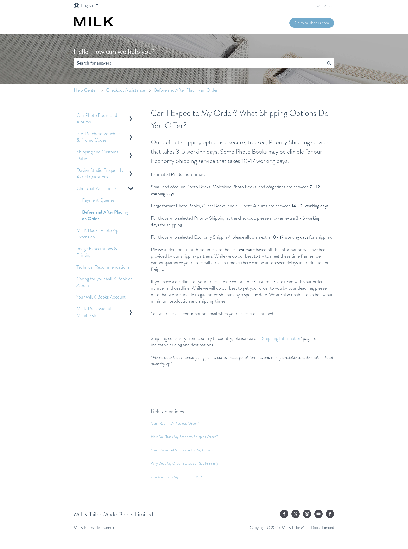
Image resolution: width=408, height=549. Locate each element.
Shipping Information (281, 338)
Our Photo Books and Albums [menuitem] (96, 118)
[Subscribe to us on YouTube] (318, 514)
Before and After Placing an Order (186, 90)
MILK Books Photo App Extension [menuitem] (98, 233)
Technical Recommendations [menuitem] (103, 267)
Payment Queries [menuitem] (98, 200)
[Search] (329, 63)
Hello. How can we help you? (114, 51)
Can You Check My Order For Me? (176, 476)
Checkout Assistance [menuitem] (96, 188)
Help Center (85, 90)
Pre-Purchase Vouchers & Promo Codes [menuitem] (98, 136)
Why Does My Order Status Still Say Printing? (184, 463)
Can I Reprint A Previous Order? (175, 423)
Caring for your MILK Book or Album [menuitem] (104, 282)
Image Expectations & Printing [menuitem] (96, 251)
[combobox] (199, 63)
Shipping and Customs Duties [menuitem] (97, 155)
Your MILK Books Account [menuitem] (101, 297)
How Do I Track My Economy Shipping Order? (184, 436)
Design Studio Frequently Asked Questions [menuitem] (99, 173)
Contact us (325, 5)
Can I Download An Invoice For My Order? (182, 450)
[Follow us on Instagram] (307, 514)
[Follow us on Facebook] (284, 514)
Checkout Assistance (125, 90)
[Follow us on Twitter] (295, 514)
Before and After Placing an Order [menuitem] (105, 215)
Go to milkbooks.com (312, 23)
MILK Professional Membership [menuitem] (93, 312)
